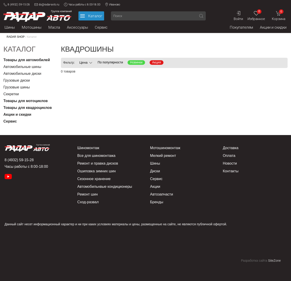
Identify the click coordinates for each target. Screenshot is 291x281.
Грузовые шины (16, 87)
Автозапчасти (161, 194)
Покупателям (241, 27)
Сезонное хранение (93, 179)
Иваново (112, 4)
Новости (230, 163)
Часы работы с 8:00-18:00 (82, 4)
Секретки (11, 94)
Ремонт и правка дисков (97, 163)
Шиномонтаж (88, 148)
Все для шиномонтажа (96, 156)
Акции (155, 186)
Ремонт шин (87, 194)
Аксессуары (77, 27)
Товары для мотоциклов (25, 101)
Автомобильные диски (22, 73)
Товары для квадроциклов (27, 108)
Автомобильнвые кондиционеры (104, 186)
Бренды (156, 202)
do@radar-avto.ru (46, 4)
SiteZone (274, 260)
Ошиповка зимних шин (96, 171)
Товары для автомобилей (26, 60)
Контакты (230, 171)
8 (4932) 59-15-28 (16, 4)
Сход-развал (88, 202)
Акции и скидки (273, 27)
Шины (10, 27)
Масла (54, 27)
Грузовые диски (16, 80)
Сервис (101, 27)
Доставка (230, 148)
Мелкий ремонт (163, 156)
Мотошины (31, 27)
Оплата (229, 156)
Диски (155, 171)
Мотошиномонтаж (165, 148)
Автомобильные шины (22, 67)
